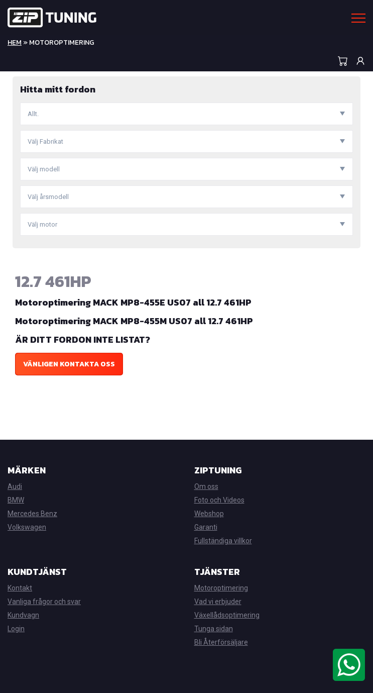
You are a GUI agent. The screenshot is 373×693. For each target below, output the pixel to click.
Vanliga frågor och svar (44, 602)
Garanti (205, 527)
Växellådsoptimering (227, 615)
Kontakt (20, 588)
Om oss (206, 486)
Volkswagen (27, 527)
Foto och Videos (219, 500)
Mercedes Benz (32, 514)
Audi (15, 486)
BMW (16, 500)
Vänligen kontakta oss (69, 364)
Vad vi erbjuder (217, 602)
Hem (15, 42)
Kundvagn (23, 615)
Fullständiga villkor (223, 541)
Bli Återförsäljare (221, 642)
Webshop (209, 514)
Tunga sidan (213, 629)
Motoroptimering (221, 588)
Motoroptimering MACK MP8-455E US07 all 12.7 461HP (133, 302)
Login (16, 629)
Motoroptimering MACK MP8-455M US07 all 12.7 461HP (134, 321)
